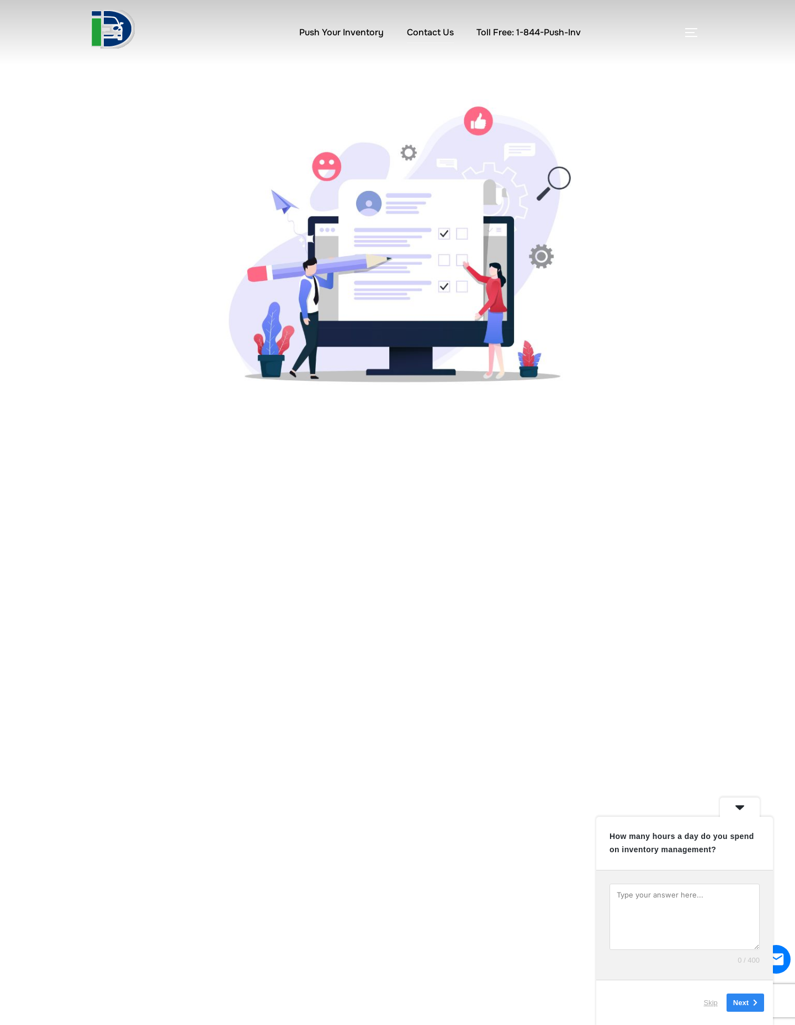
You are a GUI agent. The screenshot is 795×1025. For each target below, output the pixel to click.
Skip (711, 1003)
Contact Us (430, 32)
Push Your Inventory (341, 32)
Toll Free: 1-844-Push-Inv (528, 32)
